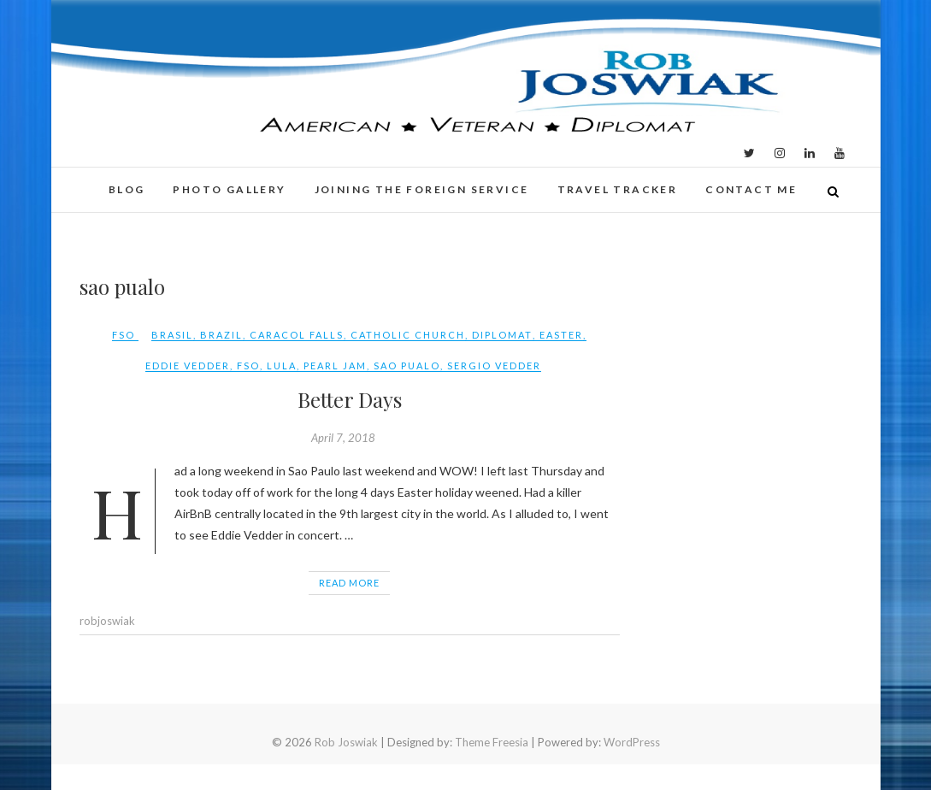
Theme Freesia (491, 742)
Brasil (172, 334)
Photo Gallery (229, 189)
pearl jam (335, 365)
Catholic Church (408, 334)
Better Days (350, 399)
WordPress (632, 742)
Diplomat (502, 334)
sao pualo (407, 365)
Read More (349, 582)
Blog (127, 189)
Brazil (221, 334)
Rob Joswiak (346, 742)
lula (282, 365)
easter (561, 334)
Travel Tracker (617, 189)
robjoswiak (107, 621)
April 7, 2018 (343, 438)
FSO (123, 334)
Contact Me (751, 189)
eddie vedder (187, 365)
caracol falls (297, 334)
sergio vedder (494, 365)
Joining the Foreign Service (422, 189)
